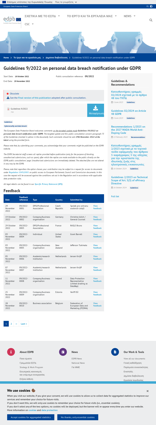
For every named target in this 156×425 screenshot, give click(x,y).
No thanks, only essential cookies (78, 417)
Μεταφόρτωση (96, 110)
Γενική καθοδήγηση (133, 363)
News (127, 16)
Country (59, 199)
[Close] (147, 390)
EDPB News (77, 358)
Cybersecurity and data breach (15, 126)
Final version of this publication (34, 97)
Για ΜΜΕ (76, 367)
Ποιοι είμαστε (26, 358)
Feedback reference (23, 198)
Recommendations (138, 137)
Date (7, 199)
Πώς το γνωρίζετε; (66, 2)
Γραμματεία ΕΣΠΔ (28, 363)
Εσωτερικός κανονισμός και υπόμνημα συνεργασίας (32, 373)
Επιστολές (128, 371)
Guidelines (8, 122)
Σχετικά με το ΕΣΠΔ (40, 16)
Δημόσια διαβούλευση (56, 57)
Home (6, 57)
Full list (115, 196)
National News (78, 363)
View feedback (97, 207)
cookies (32, 410)
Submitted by (76, 199)
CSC (27, 24)
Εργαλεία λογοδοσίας (133, 380)
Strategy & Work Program (31, 367)
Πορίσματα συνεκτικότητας (136, 367)
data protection (50, 410)
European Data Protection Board (16, 6)
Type (35, 199)
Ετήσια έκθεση (26, 379)
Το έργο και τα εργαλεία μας (90, 16)
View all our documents (134, 358)
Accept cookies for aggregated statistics (31, 417)
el (148, 6)
